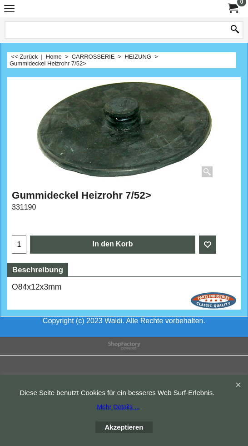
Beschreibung (37, 270)
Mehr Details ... (118, 407)
